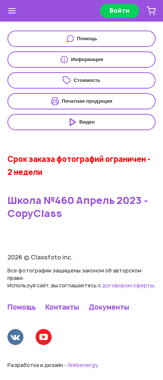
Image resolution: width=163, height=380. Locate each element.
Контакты (62, 307)
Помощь (21, 307)
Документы (109, 307)
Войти (120, 10)
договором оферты (128, 285)
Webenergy (83, 364)
